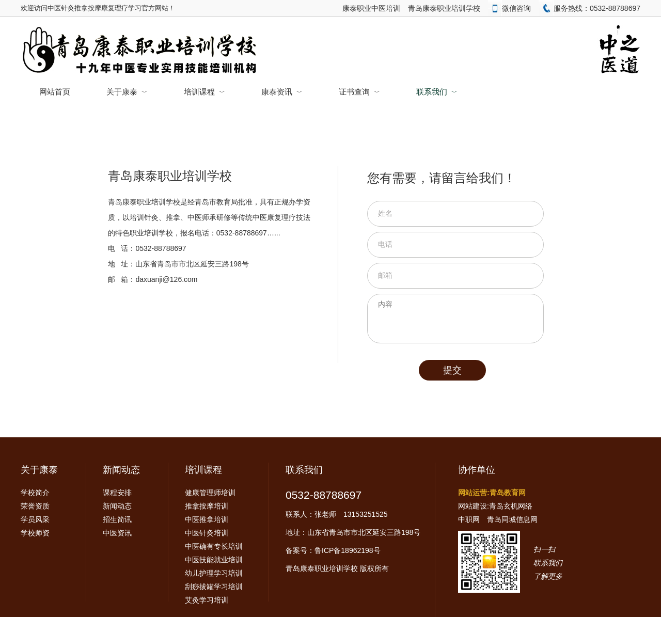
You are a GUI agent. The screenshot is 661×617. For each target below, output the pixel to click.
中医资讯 (117, 533)
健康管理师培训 (210, 492)
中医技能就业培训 (214, 560)
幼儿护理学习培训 (214, 573)
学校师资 (35, 533)
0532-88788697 (323, 495)
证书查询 (359, 91)
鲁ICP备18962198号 (347, 550)
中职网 (469, 519)
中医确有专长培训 (214, 546)
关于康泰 (127, 91)
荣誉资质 (35, 506)
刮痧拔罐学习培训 (214, 586)
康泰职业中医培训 (371, 8)
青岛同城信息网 (512, 519)
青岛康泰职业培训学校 (444, 8)
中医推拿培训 (206, 519)
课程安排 (117, 492)
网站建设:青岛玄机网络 (495, 506)
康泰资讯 (282, 91)
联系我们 (437, 91)
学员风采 (35, 519)
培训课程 (204, 91)
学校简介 (35, 492)
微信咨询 (509, 8)
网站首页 (54, 91)
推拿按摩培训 (206, 506)
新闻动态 (121, 470)
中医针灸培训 (206, 533)
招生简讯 (117, 519)
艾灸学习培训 (206, 600)
